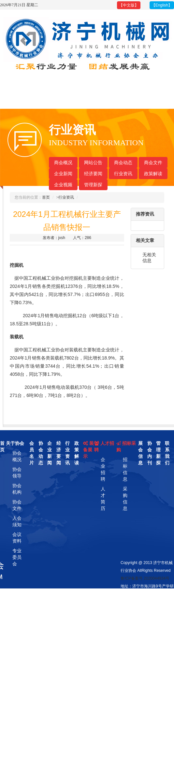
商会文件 (153, 162)
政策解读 (153, 173)
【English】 (162, 5)
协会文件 (17, 505)
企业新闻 (63, 173)
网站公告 (93, 162)
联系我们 (167, 453)
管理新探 (93, 184)
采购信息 (125, 498)
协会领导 (17, 472)
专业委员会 (17, 557)
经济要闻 (93, 173)
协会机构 (17, 489)
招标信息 (125, 469)
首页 (46, 197)
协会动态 (40, 453)
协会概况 (17, 456)
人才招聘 (104, 446)
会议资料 (17, 538)
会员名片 (31, 453)
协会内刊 (149, 453)
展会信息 (140, 453)
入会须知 (17, 521)
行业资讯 (123, 173)
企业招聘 (103, 469)
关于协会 (15, 443)
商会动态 (123, 162)
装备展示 (88, 450)
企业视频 (63, 184)
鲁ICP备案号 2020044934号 (145, 578)
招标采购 (126, 446)
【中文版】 (128, 5)
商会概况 (63, 162)
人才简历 (103, 498)
